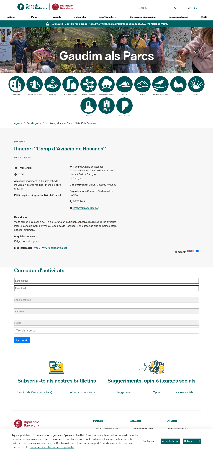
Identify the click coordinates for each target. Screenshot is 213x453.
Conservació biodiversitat (143, 17)
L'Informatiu (80, 17)
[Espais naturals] (25, 300)
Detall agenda (34, 123)
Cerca (22, 340)
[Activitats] (21, 311)
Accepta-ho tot (170, 441)
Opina (156, 392)
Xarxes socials (184, 392)
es (195, 7)
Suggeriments (125, 392)
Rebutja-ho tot (192, 441)
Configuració (149, 441)
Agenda (57, 17)
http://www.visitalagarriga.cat (50, 247)
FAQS (204, 17)
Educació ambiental (178, 17)
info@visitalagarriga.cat (86, 207)
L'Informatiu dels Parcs (82, 392)
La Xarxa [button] (12, 17)
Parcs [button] (35, 17)
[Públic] (19, 323)
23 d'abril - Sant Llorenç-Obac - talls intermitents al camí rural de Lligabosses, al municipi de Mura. (110, 23)
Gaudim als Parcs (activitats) (34, 392)
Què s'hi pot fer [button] (108, 17)
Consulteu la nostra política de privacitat (52, 447)
